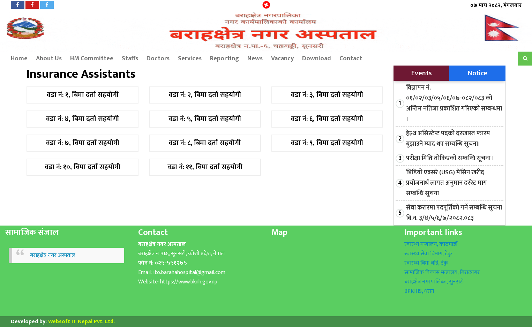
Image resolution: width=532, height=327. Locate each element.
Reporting (224, 58)
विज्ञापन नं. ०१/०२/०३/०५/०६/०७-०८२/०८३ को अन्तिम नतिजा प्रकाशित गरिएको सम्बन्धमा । (454, 103)
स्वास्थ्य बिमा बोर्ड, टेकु (426, 263)
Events (421, 73)
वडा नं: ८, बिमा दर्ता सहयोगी (205, 143)
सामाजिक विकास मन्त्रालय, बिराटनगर (442, 272)
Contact (350, 58)
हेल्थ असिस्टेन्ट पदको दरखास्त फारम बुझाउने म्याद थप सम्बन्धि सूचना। (448, 138)
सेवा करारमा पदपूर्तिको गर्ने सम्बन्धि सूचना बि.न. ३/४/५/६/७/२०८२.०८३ (454, 213)
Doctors (158, 58)
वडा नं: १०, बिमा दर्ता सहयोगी (82, 167)
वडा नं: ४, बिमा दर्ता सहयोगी (82, 119)
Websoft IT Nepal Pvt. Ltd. (81, 321)
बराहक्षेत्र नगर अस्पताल (52, 255)
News (255, 58)
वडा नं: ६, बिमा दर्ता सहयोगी (327, 119)
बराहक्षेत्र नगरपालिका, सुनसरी (434, 282)
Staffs (130, 58)
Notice (477, 73)
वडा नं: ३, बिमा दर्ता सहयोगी (327, 95)
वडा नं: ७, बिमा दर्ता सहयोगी (82, 143)
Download (316, 58)
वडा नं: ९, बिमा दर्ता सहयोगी (327, 143)
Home (15, 58)
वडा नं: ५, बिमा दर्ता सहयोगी (204, 119)
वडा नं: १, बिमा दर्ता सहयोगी (83, 95)
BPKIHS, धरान (419, 291)
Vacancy (282, 58)
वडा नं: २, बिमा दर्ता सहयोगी (205, 95)
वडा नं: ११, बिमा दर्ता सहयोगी (204, 167)
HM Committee (91, 58)
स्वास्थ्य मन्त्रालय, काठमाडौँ (430, 244)
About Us (49, 58)
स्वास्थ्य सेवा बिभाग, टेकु (428, 253)
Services (190, 58)
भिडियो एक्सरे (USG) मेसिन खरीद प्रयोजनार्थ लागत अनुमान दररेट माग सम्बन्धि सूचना (446, 183)
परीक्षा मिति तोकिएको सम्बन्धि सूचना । (450, 158)
